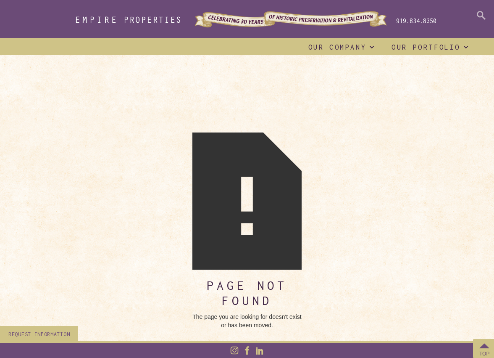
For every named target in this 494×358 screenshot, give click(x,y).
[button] (339, 47)
